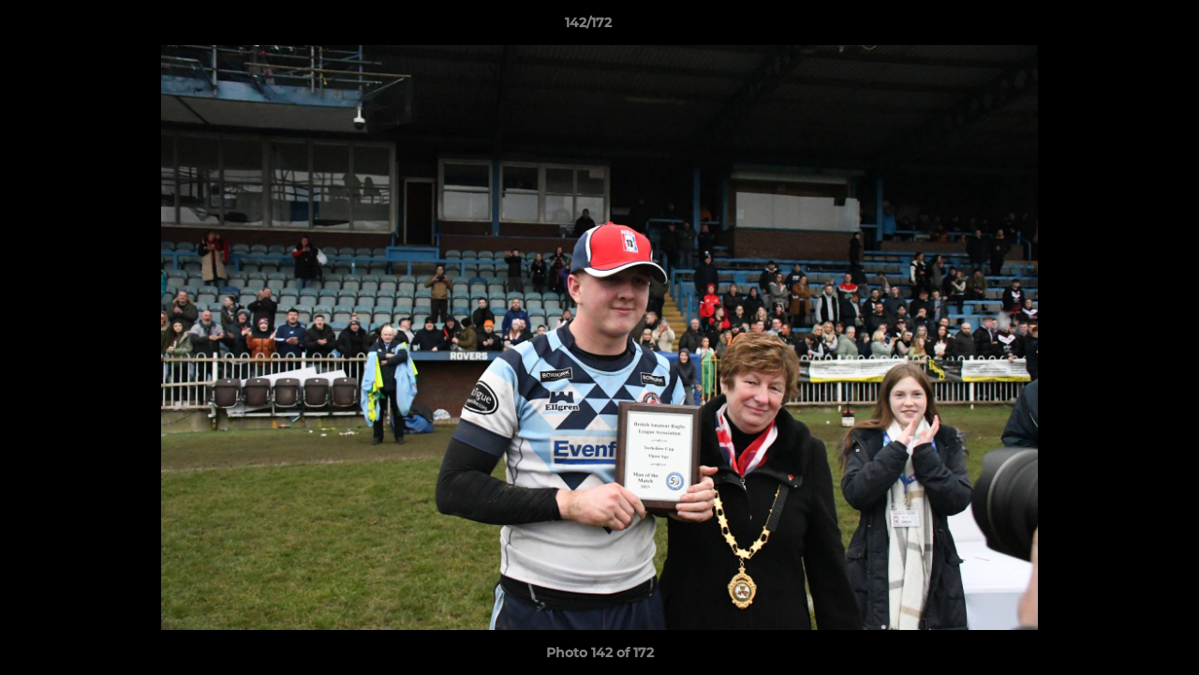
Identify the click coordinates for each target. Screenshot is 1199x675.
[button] (1120, 27)
